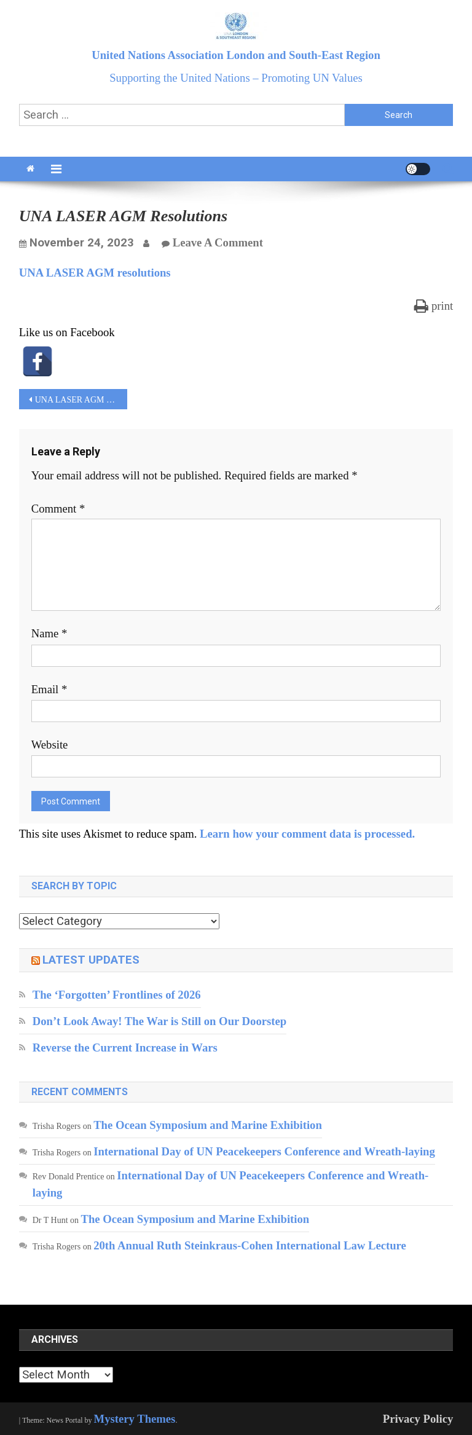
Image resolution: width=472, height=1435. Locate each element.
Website (49, 744)
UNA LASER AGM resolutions (95, 272)
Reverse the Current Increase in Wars (125, 1047)
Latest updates (91, 960)
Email (49, 689)
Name (49, 633)
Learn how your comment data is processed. (307, 833)
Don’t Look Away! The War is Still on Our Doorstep (159, 1021)
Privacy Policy (418, 1418)
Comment (58, 508)
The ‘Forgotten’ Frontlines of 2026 (117, 994)
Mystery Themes (135, 1418)
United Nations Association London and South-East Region (236, 55)
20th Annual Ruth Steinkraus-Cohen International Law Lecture (249, 1245)
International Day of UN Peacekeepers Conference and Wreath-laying (264, 1151)
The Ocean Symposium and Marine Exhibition (207, 1125)
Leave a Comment (218, 242)
